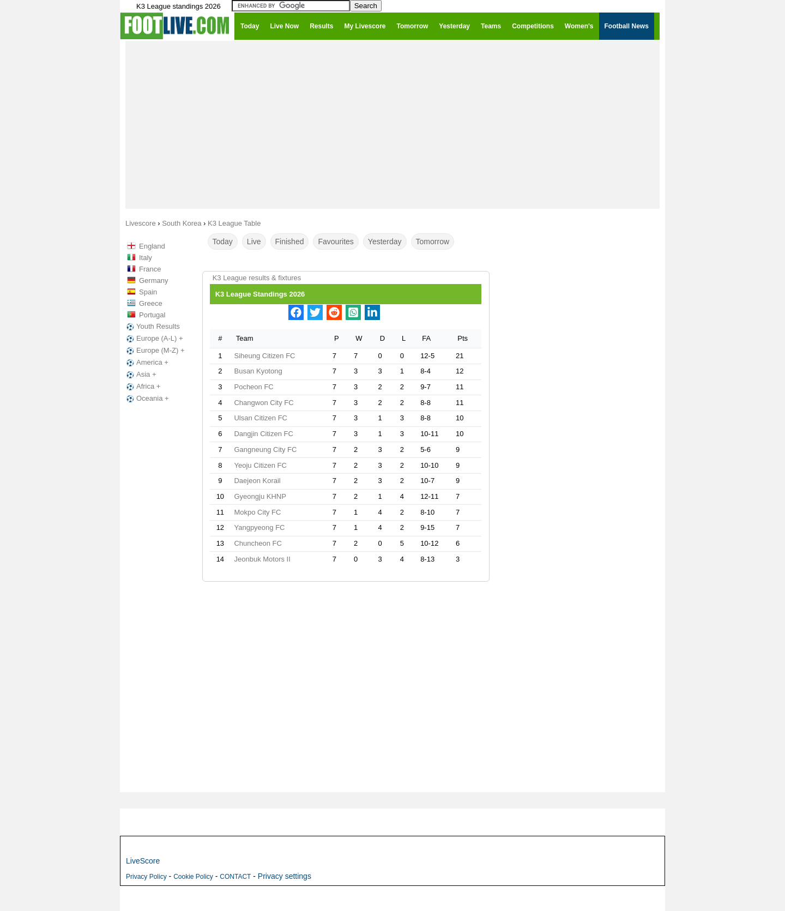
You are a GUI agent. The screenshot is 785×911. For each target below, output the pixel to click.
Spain (148, 292)
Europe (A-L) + (153, 338)
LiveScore (143, 860)
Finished (289, 241)
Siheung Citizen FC (264, 356)
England (152, 246)
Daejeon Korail (257, 480)
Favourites (335, 241)
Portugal (152, 315)
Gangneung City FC (265, 449)
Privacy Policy (146, 876)
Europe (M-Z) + (154, 350)
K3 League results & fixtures (257, 278)
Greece (150, 303)
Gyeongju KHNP (260, 496)
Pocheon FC (253, 387)
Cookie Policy (193, 876)
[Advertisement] (392, 124)
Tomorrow (432, 241)
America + (146, 362)
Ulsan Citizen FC (260, 418)
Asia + (140, 374)
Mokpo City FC (257, 512)
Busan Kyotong (258, 371)
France (150, 269)
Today (223, 241)
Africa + (142, 386)
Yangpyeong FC (259, 527)
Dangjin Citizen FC (263, 434)
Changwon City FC (263, 403)
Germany (153, 280)
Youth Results (152, 326)
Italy (145, 258)
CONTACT (235, 876)
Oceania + (146, 398)
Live (254, 241)
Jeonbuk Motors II (262, 559)
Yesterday (385, 241)
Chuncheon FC (257, 543)
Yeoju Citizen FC (260, 465)
